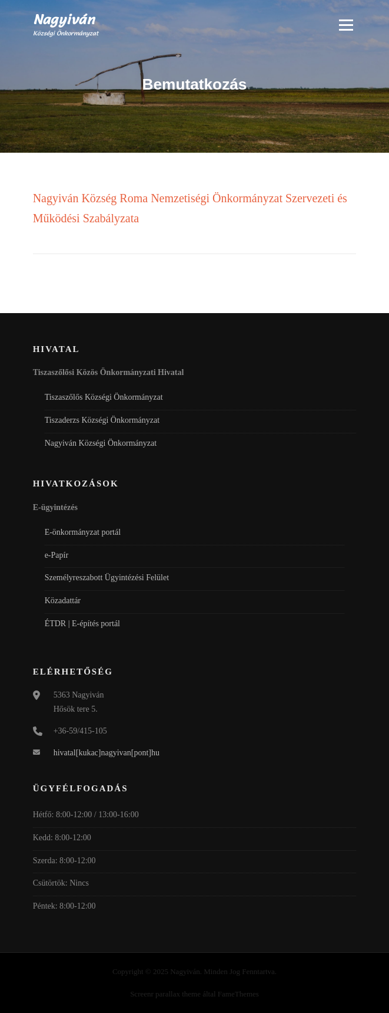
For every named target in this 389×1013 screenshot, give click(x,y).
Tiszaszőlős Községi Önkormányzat (104, 397)
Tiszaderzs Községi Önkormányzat (102, 420)
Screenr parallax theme (165, 993)
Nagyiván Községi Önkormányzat (101, 443)
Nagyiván (64, 19)
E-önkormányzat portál (83, 532)
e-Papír (56, 555)
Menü (344, 25)
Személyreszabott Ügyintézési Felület (107, 577)
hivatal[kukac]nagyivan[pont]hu (106, 752)
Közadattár (63, 600)
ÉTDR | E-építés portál (82, 623)
